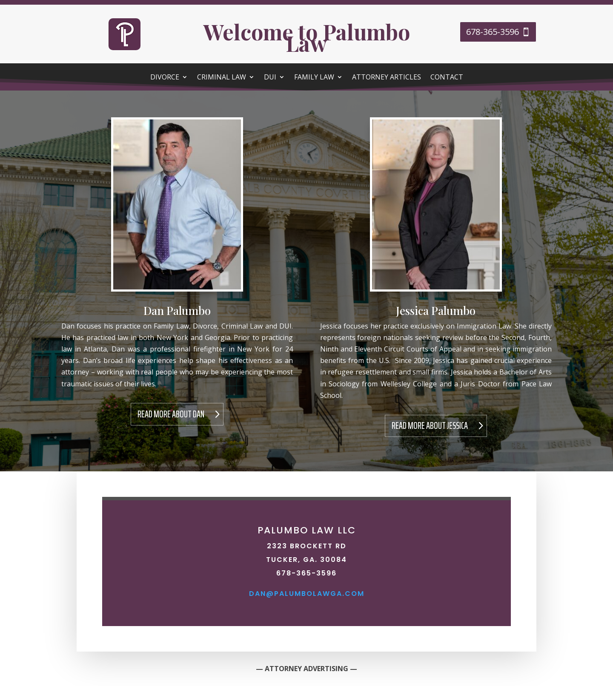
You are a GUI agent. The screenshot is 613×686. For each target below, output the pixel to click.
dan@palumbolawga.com (306, 593)
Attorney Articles (386, 78)
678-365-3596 (492, 31)
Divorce (164, 78)
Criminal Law (221, 78)
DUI (270, 78)
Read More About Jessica (430, 425)
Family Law (314, 78)
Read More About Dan (170, 414)
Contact (446, 78)
